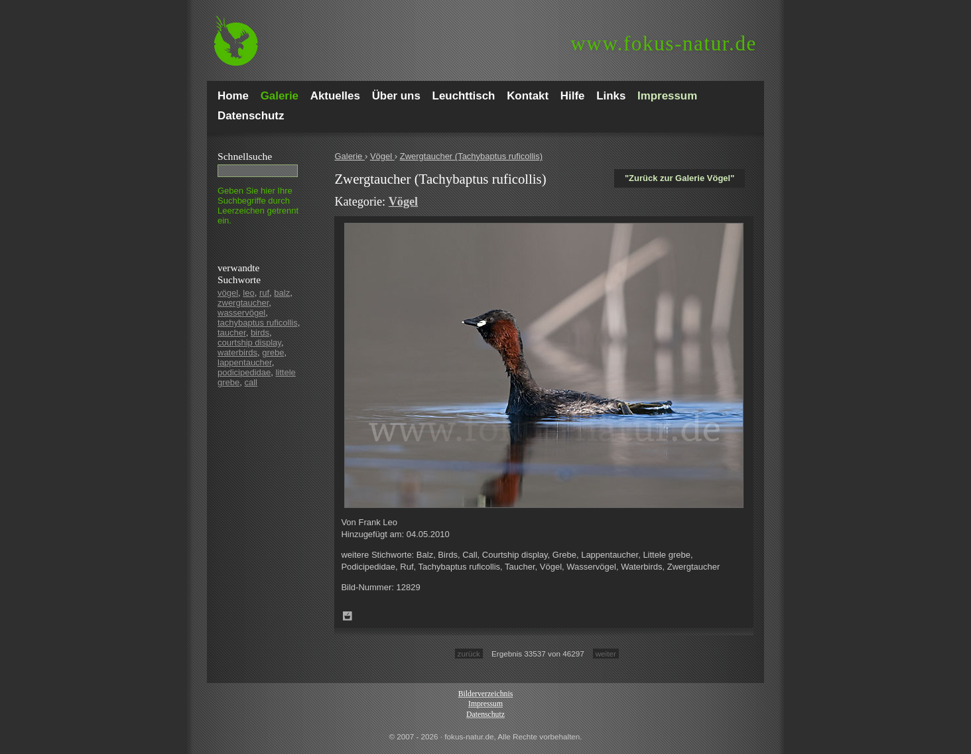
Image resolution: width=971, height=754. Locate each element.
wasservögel (241, 313)
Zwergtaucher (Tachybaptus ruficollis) (471, 156)
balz (282, 293)
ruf (264, 293)
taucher (232, 333)
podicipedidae (244, 372)
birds (260, 333)
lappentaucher (245, 362)
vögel (228, 293)
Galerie (349, 156)
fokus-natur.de (663, 43)
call (250, 382)
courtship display (249, 342)
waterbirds (237, 352)
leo (248, 293)
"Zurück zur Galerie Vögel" (679, 178)
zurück (469, 653)
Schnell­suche (245, 156)
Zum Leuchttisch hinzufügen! (347, 616)
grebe (273, 352)
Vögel (382, 156)
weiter (606, 653)
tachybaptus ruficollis (258, 323)
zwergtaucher (243, 303)
